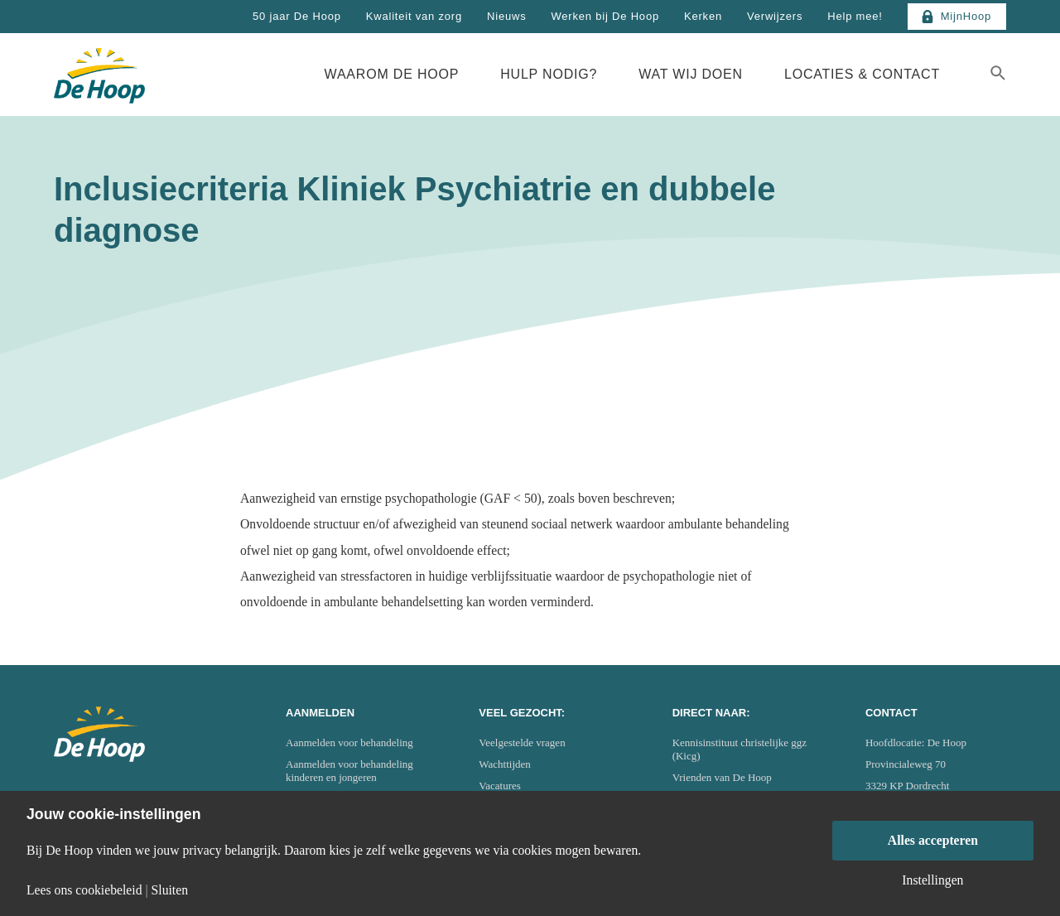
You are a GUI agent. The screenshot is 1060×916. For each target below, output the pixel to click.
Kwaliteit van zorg (414, 16)
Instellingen (932, 880)
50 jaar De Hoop (297, 16)
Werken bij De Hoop (605, 16)
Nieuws (506, 16)
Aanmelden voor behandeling (349, 742)
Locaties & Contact (862, 74)
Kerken (703, 16)
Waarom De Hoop (392, 74)
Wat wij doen (690, 74)
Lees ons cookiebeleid (84, 890)
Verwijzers (774, 16)
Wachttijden (505, 764)
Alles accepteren (933, 840)
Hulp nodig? (548, 74)
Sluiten (170, 890)
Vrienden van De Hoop (722, 777)
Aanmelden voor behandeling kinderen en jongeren (349, 770)
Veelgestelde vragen (522, 742)
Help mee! (854, 16)
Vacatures (500, 785)
